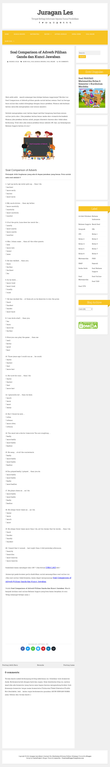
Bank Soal (8, 41)
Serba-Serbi (76, 34)
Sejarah (95, 263)
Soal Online (90, 34)
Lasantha (57, 758)
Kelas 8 (81, 254)
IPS (80, 234)
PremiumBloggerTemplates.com (73, 758)
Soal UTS (82, 286)
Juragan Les (55, 12)
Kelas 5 (95, 244)
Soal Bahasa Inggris (38, 61)
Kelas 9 (95, 254)
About (40, 756)
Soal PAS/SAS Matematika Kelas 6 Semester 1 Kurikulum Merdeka (91, 82)
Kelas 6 (81, 249)
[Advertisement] (38, 80)
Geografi (82, 229)
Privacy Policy (65, 756)
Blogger (88, 756)
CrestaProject (37, 758)
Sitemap (75, 756)
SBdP (81, 263)
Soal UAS (95, 281)
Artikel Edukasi (61, 34)
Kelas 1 (95, 234)
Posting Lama (69, 665)
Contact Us (47, 756)
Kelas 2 (81, 239)
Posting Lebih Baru (10, 665)
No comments (63, 61)
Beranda (40, 665)
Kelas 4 (82, 244)
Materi (46, 34)
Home (7, 34)
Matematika (34, 34)
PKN (94, 258)
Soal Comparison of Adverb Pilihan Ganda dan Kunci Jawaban (38, 54)
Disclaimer (56, 756)
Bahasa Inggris (19, 34)
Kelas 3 (95, 239)
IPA (93, 229)
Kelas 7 (95, 249)
